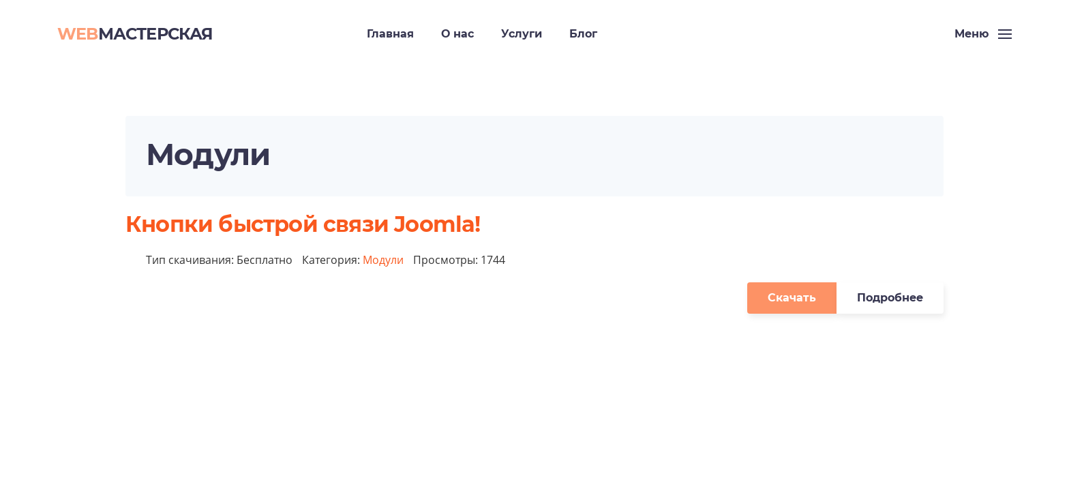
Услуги (521, 33)
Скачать (792, 297)
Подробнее (890, 297)
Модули (383, 259)
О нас (457, 33)
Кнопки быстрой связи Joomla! (303, 224)
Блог (583, 33)
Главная (390, 33)
